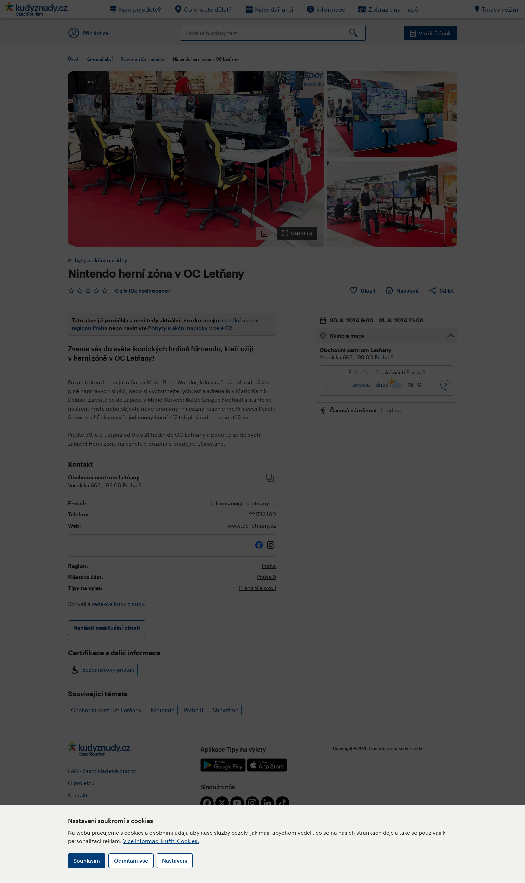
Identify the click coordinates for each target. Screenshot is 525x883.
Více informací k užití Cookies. (161, 841)
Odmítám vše (131, 860)
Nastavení (174, 860)
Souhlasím (86, 860)
